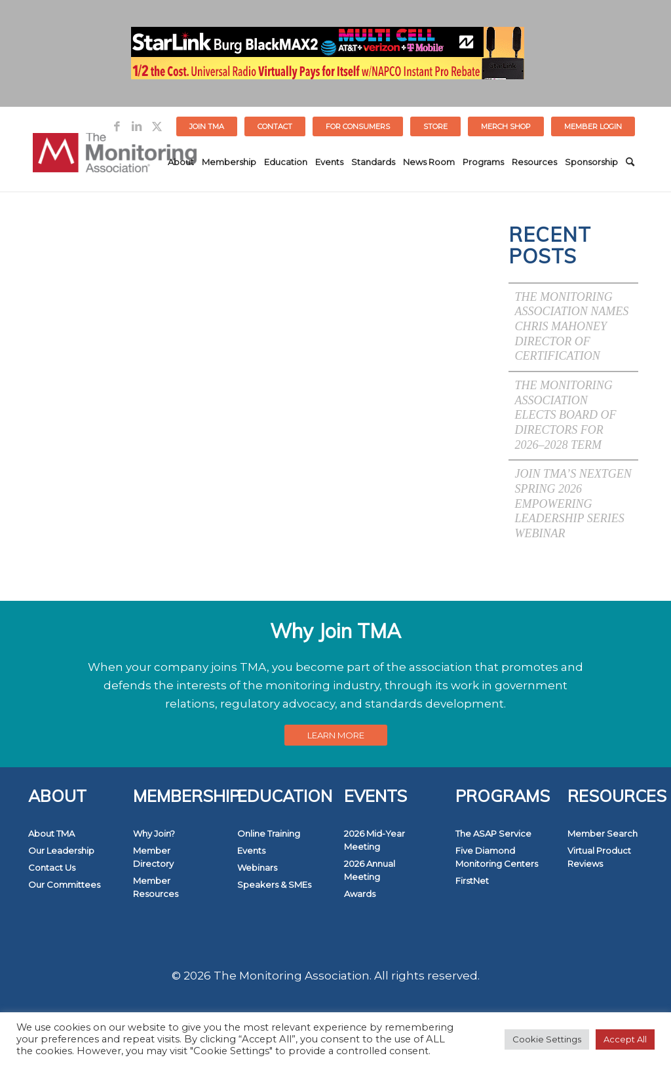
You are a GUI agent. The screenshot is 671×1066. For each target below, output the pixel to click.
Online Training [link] (268, 833)
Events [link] (251, 850)
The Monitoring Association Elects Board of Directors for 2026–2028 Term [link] (566, 415)
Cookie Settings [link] (546, 1039)
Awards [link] (359, 893)
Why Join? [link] (154, 833)
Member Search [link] (602, 833)
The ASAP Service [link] (493, 833)
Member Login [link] (593, 126)
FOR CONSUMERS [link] (358, 126)
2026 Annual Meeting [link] (369, 870)
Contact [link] (275, 126)
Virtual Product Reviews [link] (599, 857)
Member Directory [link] (153, 857)
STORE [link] (435, 126)
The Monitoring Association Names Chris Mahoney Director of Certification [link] (572, 326)
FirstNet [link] (472, 880)
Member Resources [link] (155, 887)
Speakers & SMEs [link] (274, 884)
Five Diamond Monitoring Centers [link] (496, 857)
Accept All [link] (625, 1039)
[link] (116, 126)
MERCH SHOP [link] (506, 126)
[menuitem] (207, 126)
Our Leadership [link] (61, 850)
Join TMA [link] (206, 126)
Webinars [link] (257, 867)
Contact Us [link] (51, 867)
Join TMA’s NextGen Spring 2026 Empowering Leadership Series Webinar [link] (573, 503)
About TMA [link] (51, 833)
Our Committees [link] (64, 884)
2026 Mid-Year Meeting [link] (374, 840)
